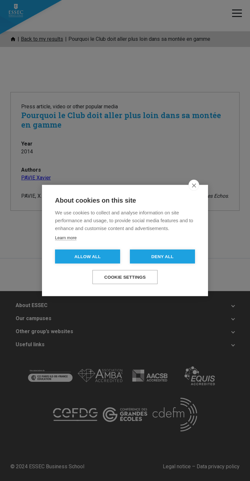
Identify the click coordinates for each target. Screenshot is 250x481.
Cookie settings (125, 277)
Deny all (162, 256)
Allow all (88, 256)
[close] (193, 185)
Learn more (65, 237)
